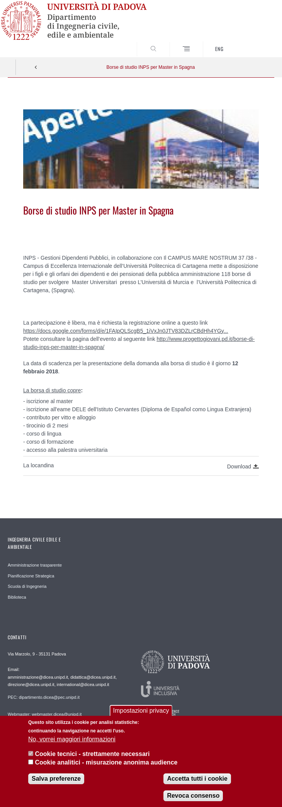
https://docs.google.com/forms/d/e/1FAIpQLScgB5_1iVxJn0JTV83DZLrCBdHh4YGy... (125, 331)
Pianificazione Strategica (31, 576)
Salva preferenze (56, 781)
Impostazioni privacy (141, 713)
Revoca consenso (193, 798)
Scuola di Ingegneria (27, 586)
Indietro (36, 67)
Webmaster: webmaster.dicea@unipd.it (45, 714)
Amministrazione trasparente (35, 565)
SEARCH (254, 42)
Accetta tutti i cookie (197, 781)
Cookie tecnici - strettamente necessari (92, 757)
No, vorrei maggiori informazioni (72, 742)
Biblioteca (17, 597)
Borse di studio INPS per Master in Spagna (151, 67)
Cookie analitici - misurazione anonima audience (106, 765)
